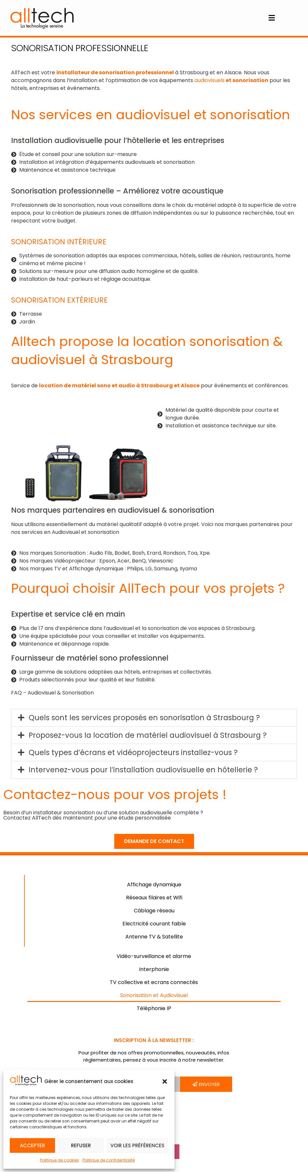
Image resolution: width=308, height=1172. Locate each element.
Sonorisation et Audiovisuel (154, 995)
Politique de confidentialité (108, 1160)
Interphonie (154, 969)
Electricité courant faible (154, 923)
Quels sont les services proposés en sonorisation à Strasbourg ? (144, 717)
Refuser (81, 1145)
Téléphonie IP (154, 1008)
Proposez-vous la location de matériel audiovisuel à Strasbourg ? (148, 735)
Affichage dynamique (154, 884)
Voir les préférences (137, 1145)
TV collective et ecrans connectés (154, 982)
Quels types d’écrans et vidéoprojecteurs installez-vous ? (133, 752)
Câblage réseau (154, 910)
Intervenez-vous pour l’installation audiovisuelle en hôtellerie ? (143, 770)
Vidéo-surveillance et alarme (154, 956)
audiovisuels (209, 80)
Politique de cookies (59, 1160)
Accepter (32, 1145)
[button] (164, 1081)
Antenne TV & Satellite (154, 936)
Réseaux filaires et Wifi (154, 897)
